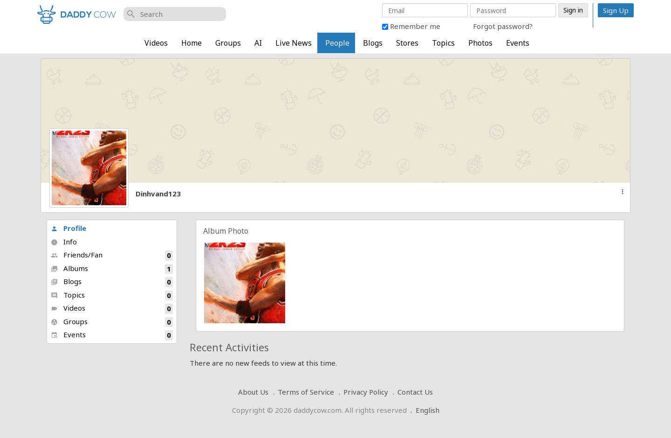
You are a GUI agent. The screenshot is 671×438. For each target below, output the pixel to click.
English (427, 410)
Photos (480, 43)
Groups (228, 43)
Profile (68, 228)
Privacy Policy (365, 391)
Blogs (373, 43)
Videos (156, 43)
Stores (407, 43)
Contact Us (415, 391)
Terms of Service (306, 391)
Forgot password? (503, 26)
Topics (443, 43)
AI (258, 43)
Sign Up (616, 10)
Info (64, 241)
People (337, 43)
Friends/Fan (112, 255)
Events (517, 43)
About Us (253, 391)
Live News (293, 43)
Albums (112, 269)
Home (191, 43)
